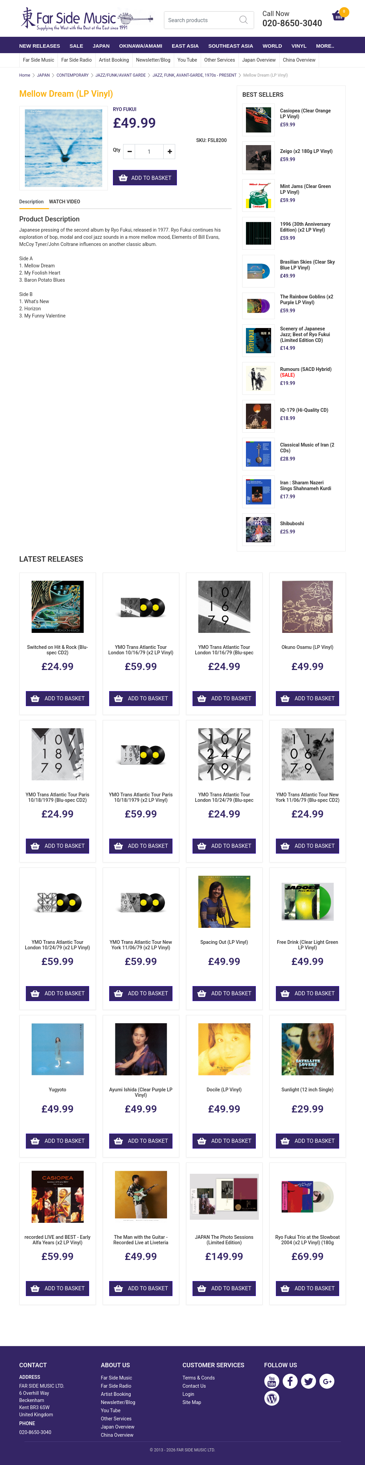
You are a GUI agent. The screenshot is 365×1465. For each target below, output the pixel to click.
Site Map (192, 1402)
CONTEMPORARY (72, 75)
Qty (115, 150)
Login (189, 1394)
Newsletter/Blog (153, 60)
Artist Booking (114, 60)
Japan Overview (259, 60)
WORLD (272, 46)
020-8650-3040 (35, 1432)
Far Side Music (38, 60)
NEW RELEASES (39, 46)
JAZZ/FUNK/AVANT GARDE (121, 75)
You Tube (187, 60)
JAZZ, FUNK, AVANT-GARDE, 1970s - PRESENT (194, 75)
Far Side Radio (76, 60)
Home (24, 75)
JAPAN (101, 46)
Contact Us (194, 1386)
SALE (76, 46)
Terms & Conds (199, 1378)
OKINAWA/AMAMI (140, 46)
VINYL (299, 46)
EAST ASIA (185, 46)
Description (31, 201)
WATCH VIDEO (64, 201)
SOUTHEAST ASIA (230, 46)
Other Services (219, 60)
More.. (325, 46)
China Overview (299, 60)
